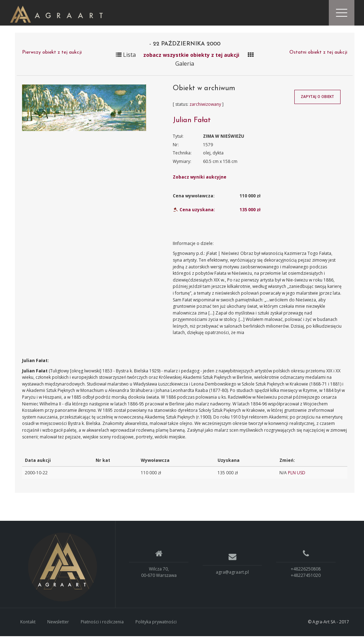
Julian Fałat (192, 123)
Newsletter (58, 625)
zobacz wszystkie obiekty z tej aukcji (191, 57)
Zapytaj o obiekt (317, 99)
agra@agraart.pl (232, 575)
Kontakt (28, 625)
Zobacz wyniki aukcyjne (199, 180)
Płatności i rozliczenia (102, 625)
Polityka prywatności (156, 625)
